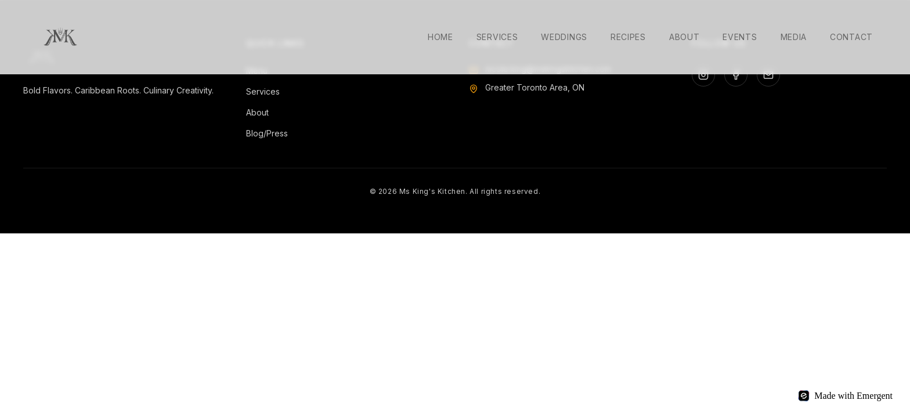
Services (497, 37)
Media (794, 37)
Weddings (564, 37)
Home (440, 37)
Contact (851, 37)
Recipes (628, 37)
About (684, 37)
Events (740, 37)
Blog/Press (267, 133)
